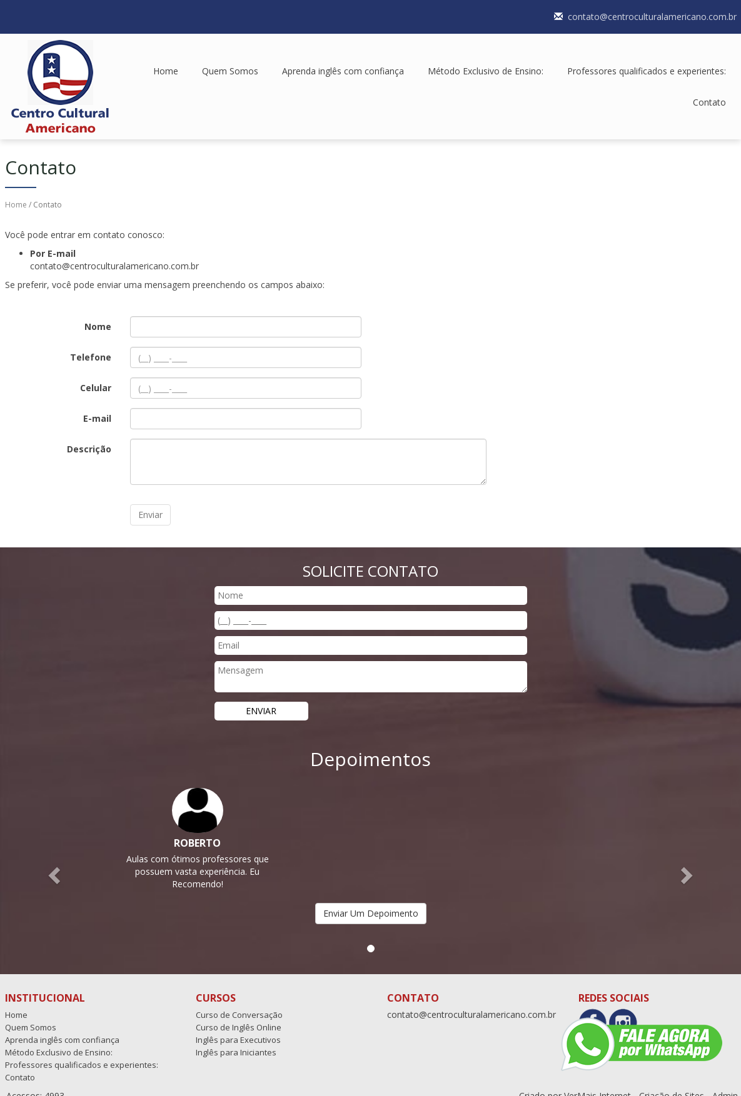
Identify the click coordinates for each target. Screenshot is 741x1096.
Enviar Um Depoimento (370, 901)
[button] (55, 862)
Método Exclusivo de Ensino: (485, 58)
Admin (725, 1083)
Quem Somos (230, 58)
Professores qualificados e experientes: (646, 58)
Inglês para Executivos (238, 1027)
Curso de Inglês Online (238, 1014)
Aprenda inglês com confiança (343, 58)
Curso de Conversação (239, 1002)
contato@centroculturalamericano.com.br (471, 1002)
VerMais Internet (597, 1083)
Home (165, 58)
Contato (709, 90)
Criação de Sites (671, 1083)
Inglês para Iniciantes (236, 1039)
